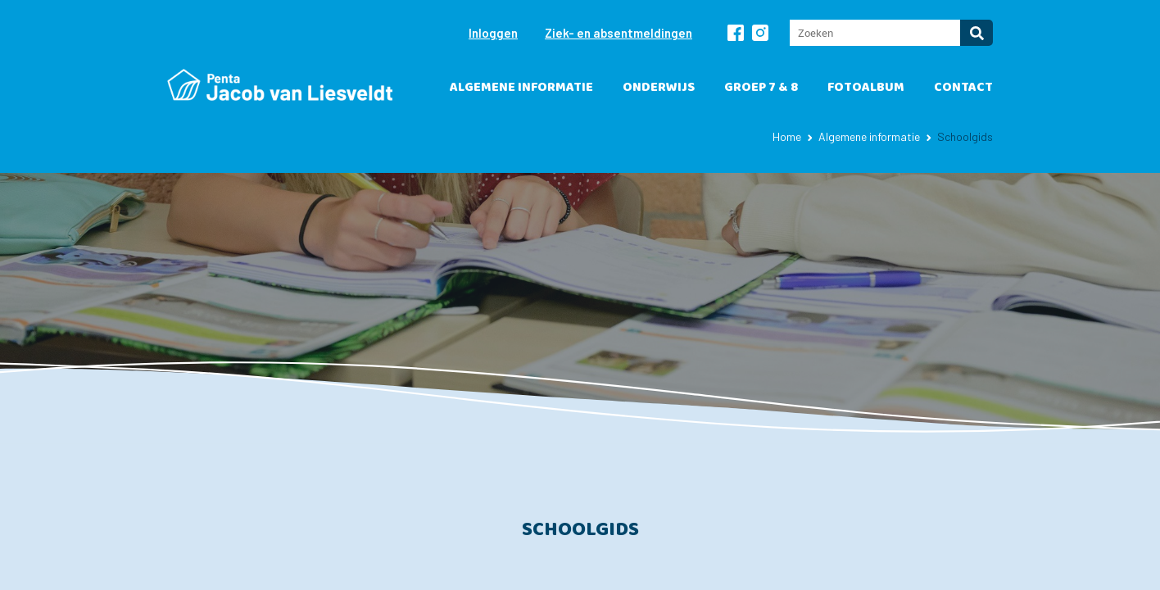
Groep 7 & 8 (761, 87)
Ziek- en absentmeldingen (618, 32)
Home (787, 136)
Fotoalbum (865, 87)
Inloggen (493, 32)
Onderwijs (659, 87)
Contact (963, 87)
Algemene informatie (521, 87)
